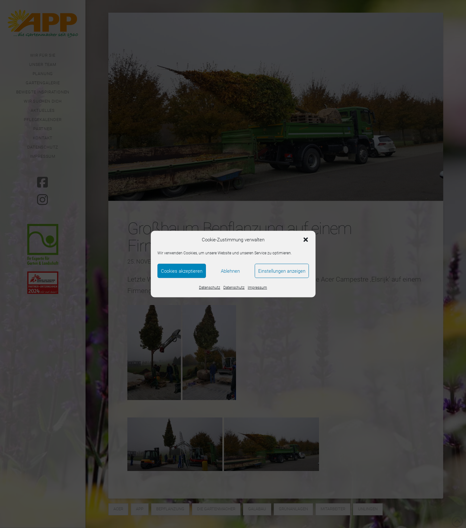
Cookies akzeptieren (181, 271)
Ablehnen (230, 271)
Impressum (257, 287)
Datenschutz (209, 287)
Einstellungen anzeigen (281, 271)
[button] (306, 240)
